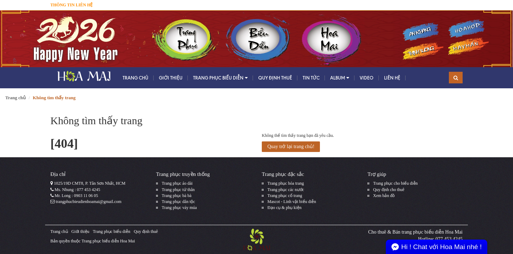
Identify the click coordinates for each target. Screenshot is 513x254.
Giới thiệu (171, 78)
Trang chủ (135, 78)
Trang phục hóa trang (285, 183)
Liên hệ (392, 78)
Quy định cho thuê (388, 189)
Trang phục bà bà (176, 195)
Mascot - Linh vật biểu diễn (291, 201)
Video (366, 78)
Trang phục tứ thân (178, 189)
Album (339, 78)
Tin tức (311, 78)
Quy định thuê (275, 78)
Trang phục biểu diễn (220, 78)
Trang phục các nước (285, 189)
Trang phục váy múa (179, 207)
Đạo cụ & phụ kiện (284, 207)
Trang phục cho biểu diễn (395, 183)
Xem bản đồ (384, 195)
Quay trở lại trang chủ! (290, 146)
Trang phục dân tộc (178, 201)
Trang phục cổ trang (284, 195)
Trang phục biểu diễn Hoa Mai (108, 241)
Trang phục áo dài (177, 183)
